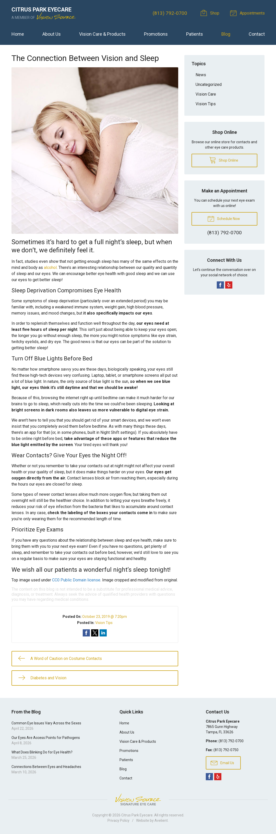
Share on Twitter (94, 632)
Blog (225, 34)
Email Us (222, 762)
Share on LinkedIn (103, 632)
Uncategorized (209, 84)
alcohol (50, 267)
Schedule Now (223, 218)
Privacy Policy (118, 820)
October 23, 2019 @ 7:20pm (104, 617)
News (201, 74)
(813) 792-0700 (170, 13)
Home (17, 34)
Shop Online (223, 159)
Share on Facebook (86, 632)
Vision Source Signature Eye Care (138, 799)
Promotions (156, 34)
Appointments (248, 12)
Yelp (228, 285)
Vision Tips (104, 623)
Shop (210, 12)
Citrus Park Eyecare (137, 815)
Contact (257, 34)
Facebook (220, 285)
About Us (51, 34)
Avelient (161, 820)
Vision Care (206, 94)
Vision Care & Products (102, 34)
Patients (194, 34)
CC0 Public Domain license (76, 580)
